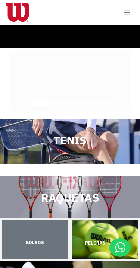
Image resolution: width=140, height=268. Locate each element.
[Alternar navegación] (127, 12)
